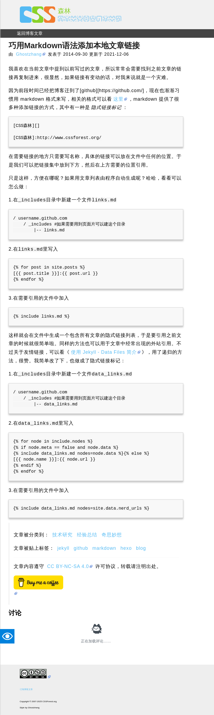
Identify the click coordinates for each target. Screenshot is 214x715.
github (81, 548)
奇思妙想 (112, 534)
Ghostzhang (29, 54)
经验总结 (87, 534)
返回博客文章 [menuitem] (30, 33)
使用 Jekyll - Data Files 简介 (104, 352)
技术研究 (62, 534)
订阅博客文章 (26, 689)
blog (141, 548)
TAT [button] (8, 636)
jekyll (63, 548)
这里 (118, 99)
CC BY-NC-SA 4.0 (68, 566)
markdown (104, 548)
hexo (126, 548)
